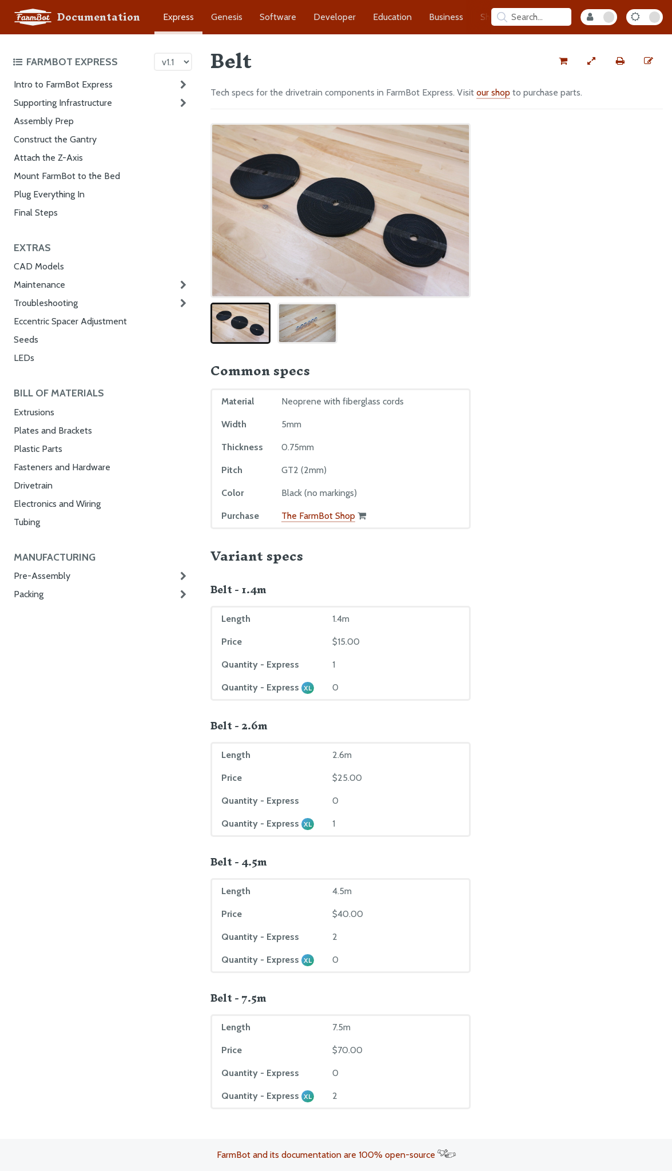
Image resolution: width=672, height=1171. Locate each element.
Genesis (226, 16)
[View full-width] (591, 61)
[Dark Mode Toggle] (644, 17)
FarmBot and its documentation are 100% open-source (336, 1154)
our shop (493, 92)
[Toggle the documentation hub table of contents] (80, 61)
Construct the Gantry (55, 139)
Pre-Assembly (42, 575)
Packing (28, 594)
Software (278, 16)
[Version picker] (173, 62)
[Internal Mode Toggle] (598, 17)
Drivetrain (33, 485)
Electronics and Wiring (57, 503)
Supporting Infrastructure (63, 102)
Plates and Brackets (53, 430)
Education (392, 16)
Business (446, 16)
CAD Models (39, 266)
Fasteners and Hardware (62, 467)
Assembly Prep (44, 121)
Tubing (27, 522)
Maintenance (39, 284)
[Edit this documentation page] (648, 61)
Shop (490, 16)
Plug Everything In (49, 194)
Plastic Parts (38, 448)
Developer (334, 16)
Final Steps (36, 212)
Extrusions (34, 412)
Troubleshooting (46, 302)
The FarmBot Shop (318, 515)
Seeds (26, 339)
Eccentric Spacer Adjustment (70, 321)
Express (178, 16)
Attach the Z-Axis (48, 157)
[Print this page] (620, 61)
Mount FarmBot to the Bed (67, 175)
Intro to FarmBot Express (63, 84)
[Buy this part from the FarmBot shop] (562, 61)
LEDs (24, 357)
